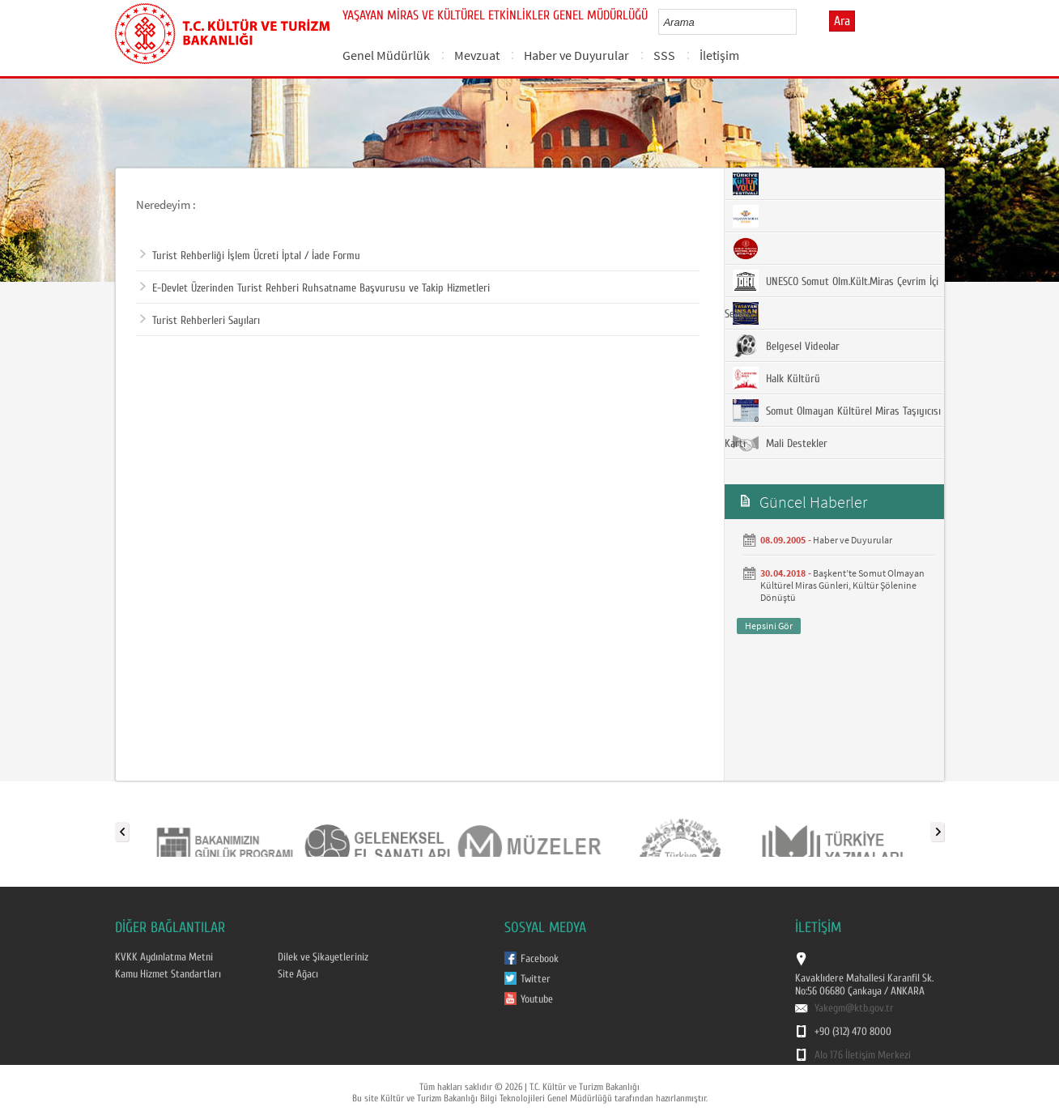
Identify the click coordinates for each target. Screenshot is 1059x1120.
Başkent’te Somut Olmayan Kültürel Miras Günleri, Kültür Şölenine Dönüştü (842, 585)
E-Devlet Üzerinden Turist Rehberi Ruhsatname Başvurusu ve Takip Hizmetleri (315, 288)
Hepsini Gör (769, 626)
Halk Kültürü (776, 378)
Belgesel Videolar (786, 345)
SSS (664, 55)
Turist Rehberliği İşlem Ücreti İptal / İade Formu (250, 256)
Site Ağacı (298, 974)
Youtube (537, 999)
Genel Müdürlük (386, 55)
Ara (842, 21)
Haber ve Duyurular (576, 55)
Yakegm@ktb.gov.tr (854, 1008)
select (801, 22)
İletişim (719, 55)
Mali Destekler (780, 443)
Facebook (540, 958)
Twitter (536, 979)
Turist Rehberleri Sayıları (200, 320)
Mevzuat (477, 55)
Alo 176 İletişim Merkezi (862, 1055)
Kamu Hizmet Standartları (168, 974)
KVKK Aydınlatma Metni (164, 957)
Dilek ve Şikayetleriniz (323, 957)
